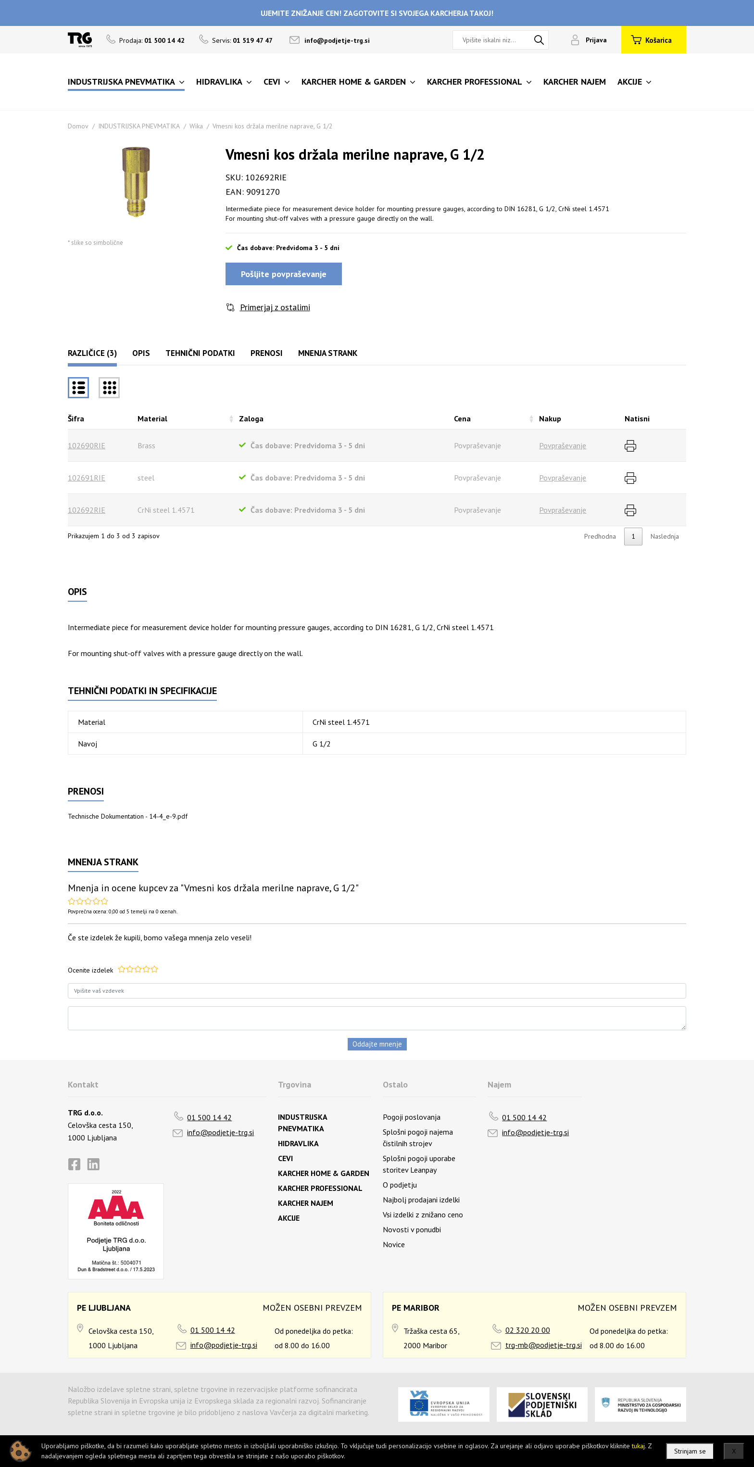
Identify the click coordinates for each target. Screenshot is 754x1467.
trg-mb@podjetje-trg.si (543, 1345)
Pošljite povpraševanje (284, 273)
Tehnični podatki (200, 353)
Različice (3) (92, 353)
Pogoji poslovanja (411, 1117)
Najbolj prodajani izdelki (421, 1199)
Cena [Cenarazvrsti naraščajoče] (462, 418)
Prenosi (267, 353)
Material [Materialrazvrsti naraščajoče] (152, 418)
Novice (394, 1244)
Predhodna (600, 536)
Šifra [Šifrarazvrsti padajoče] (76, 418)
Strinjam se (690, 1451)
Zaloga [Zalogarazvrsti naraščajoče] (251, 418)
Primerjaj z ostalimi (275, 307)
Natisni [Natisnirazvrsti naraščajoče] (637, 418)
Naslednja (665, 536)
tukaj (638, 1446)
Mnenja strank (327, 353)
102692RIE (86, 510)
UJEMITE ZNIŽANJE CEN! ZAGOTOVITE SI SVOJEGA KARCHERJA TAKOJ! (377, 13)
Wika (196, 126)
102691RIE (86, 477)
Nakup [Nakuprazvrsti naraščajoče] (550, 418)
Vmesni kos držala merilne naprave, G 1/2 (273, 126)
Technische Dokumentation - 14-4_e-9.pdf (128, 816)
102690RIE (86, 445)
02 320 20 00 (527, 1330)
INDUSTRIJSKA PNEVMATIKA (139, 126)
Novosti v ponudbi (412, 1229)
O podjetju (400, 1184)
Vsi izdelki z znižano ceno (423, 1214)
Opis (141, 353)
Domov (78, 126)
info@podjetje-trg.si (337, 40)
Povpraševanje (562, 445)
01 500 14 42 (209, 1117)
